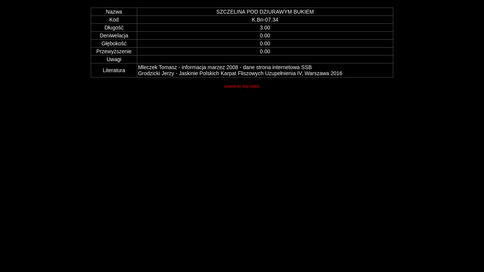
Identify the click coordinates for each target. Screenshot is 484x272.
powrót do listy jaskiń (242, 86)
